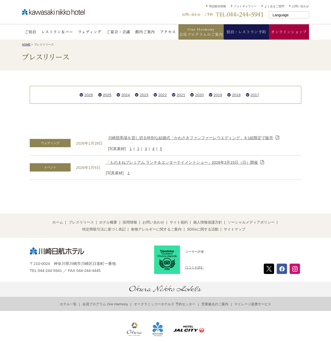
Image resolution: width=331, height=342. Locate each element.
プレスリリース (81, 222)
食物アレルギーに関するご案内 (156, 229)
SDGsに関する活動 (202, 229)
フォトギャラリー (245, 6)
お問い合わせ (300, 6)
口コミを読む (194, 267)
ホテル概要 (108, 222)
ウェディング (89, 31)
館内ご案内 (145, 31)
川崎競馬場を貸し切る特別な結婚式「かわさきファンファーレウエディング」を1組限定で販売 (190, 138)
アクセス (168, 31)
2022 (162, 95)
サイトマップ (234, 229)
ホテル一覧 (68, 304)
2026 (88, 95)
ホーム (57, 222)
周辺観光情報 (217, 6)
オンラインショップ (289, 31)
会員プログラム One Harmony (105, 304)
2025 (107, 95)
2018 (236, 95)
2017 (255, 95)
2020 (199, 95)
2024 (125, 95)
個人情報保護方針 (207, 222)
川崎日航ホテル (53, 12)
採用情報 (130, 222)
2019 (218, 95)
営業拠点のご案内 (214, 304)
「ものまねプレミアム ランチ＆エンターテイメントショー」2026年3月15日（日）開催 (182, 162)
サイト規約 (179, 222)
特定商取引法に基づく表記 (104, 229)
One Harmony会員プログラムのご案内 (201, 32)
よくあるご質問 (274, 6)
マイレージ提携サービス (252, 304)
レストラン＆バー (57, 31)
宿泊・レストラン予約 (246, 31)
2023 (144, 95)
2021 (181, 95)
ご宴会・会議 (118, 31)
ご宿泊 (30, 31)
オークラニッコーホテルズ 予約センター (164, 304)
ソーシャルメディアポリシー (251, 222)
